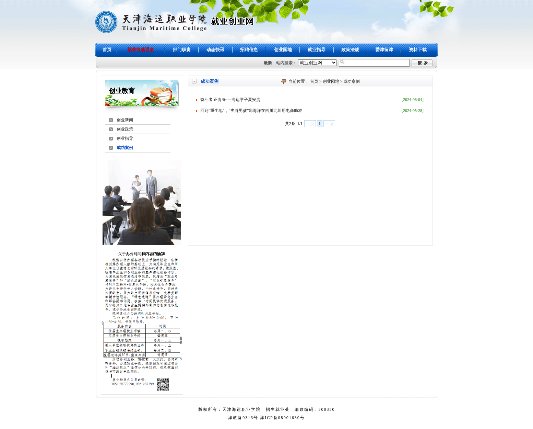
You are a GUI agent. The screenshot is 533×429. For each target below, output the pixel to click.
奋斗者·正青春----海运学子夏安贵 (230, 99)
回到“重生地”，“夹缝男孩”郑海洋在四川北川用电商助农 (251, 110)
